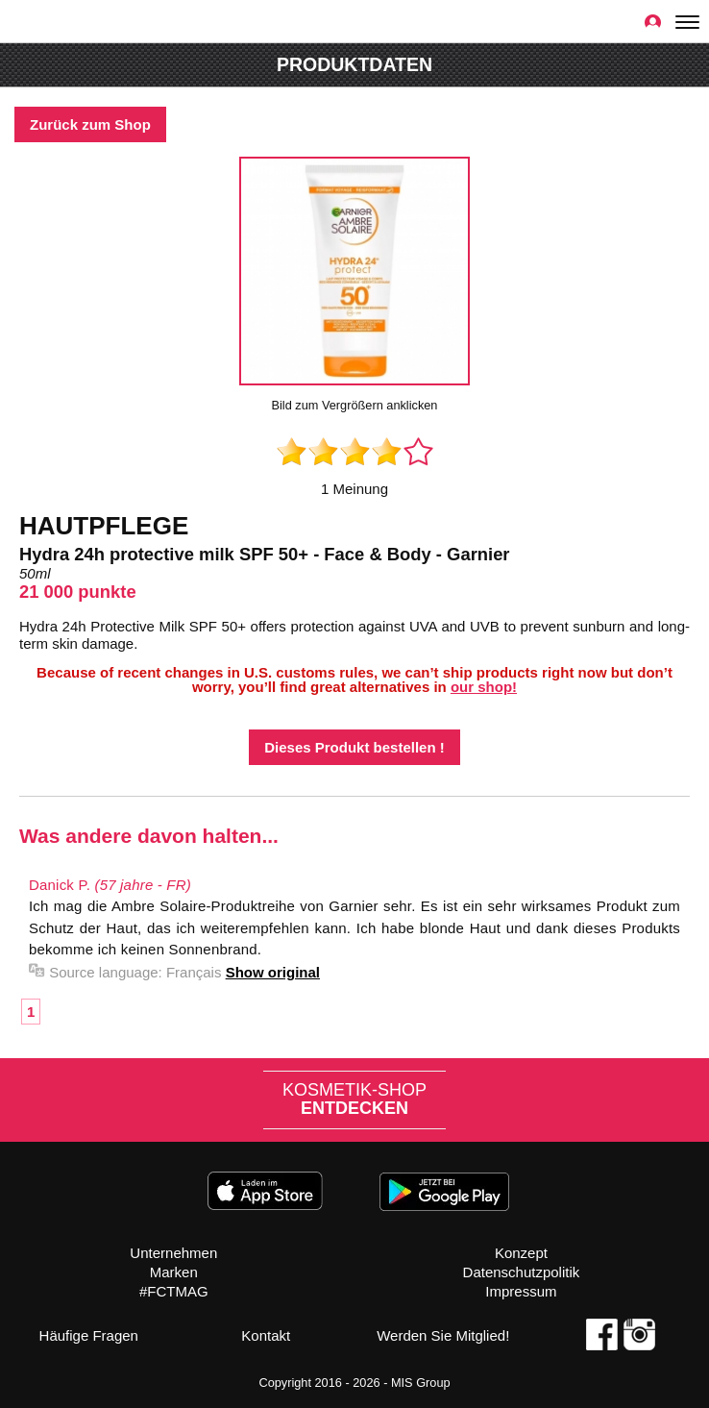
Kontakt (265, 1335)
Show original (273, 972)
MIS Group (421, 1382)
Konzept (521, 1253)
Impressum (520, 1291)
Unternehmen (173, 1253)
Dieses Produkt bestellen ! (354, 747)
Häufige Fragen (88, 1335)
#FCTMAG (173, 1291)
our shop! (484, 687)
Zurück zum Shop (90, 124)
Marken (174, 1272)
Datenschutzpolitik (521, 1272)
